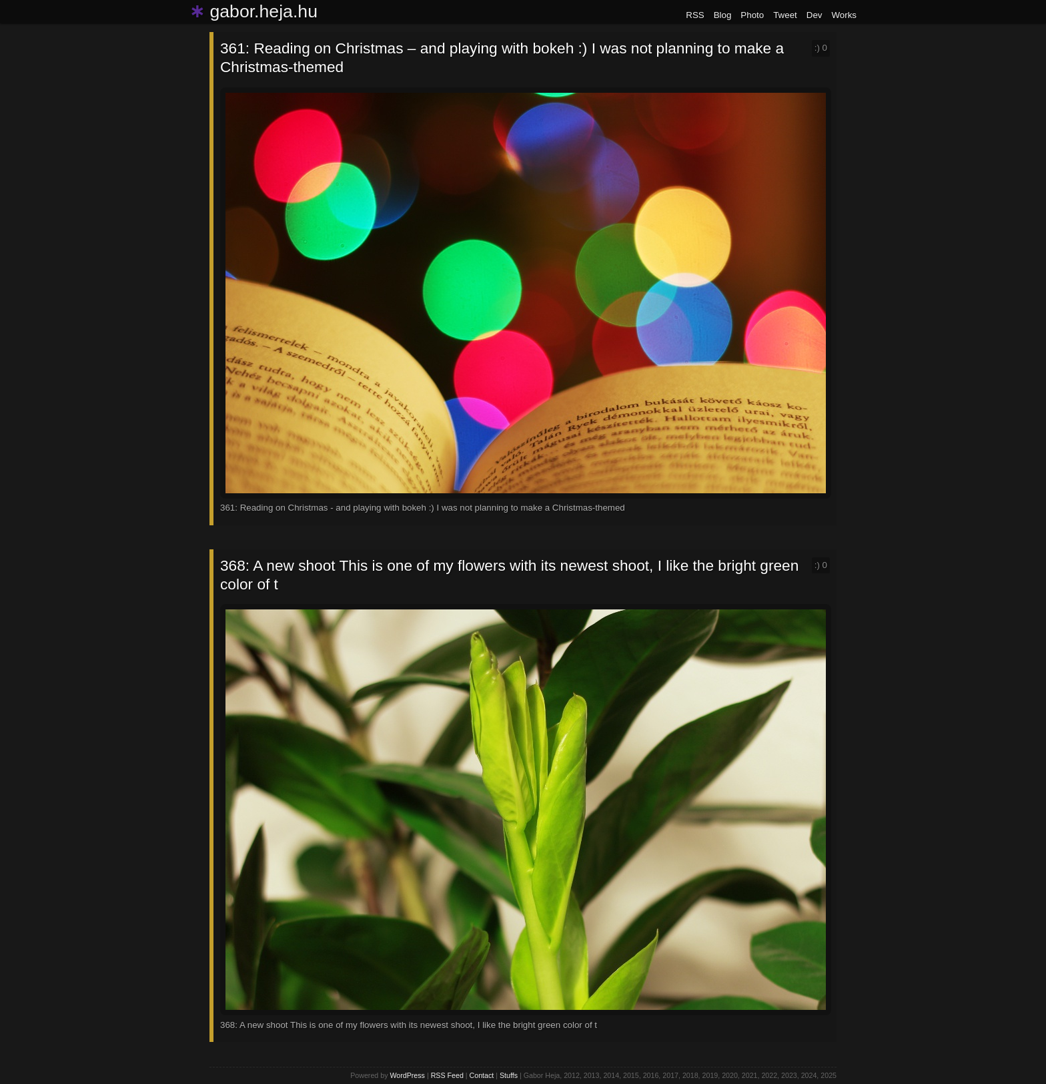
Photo (752, 15)
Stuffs (509, 1075)
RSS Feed (447, 1075)
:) (821, 48)
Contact (482, 1075)
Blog (723, 15)
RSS (695, 15)
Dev (815, 15)
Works (844, 15)
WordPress (407, 1075)
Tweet (785, 15)
